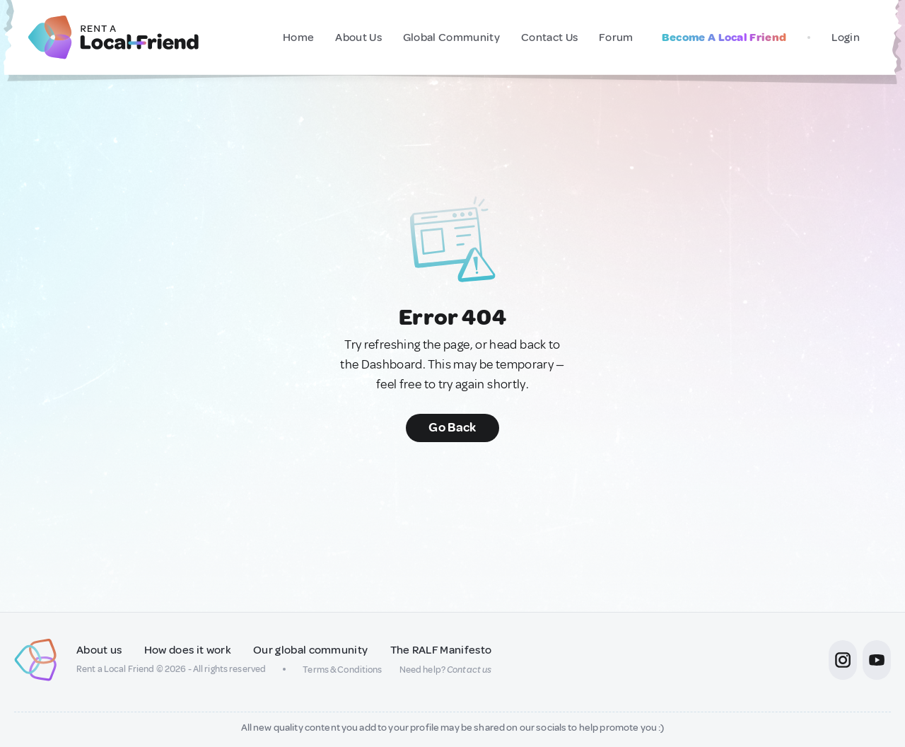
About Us (358, 37)
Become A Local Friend (724, 37)
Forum (616, 37)
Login (845, 37)
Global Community (451, 37)
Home (298, 37)
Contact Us (549, 37)
